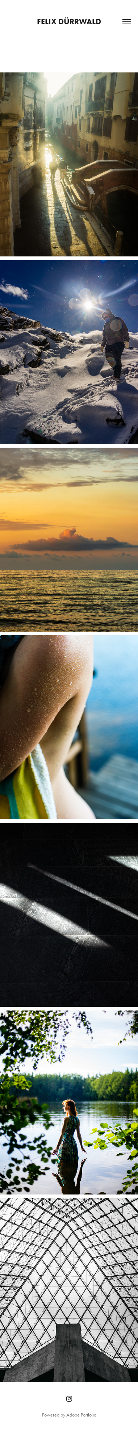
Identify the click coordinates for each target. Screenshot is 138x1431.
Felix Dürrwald (69, 21)
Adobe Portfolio (81, 1415)
